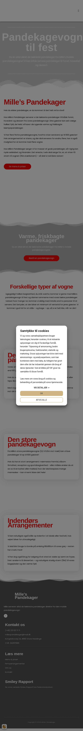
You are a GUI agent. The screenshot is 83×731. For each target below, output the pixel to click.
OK (41, 393)
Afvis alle (41, 400)
